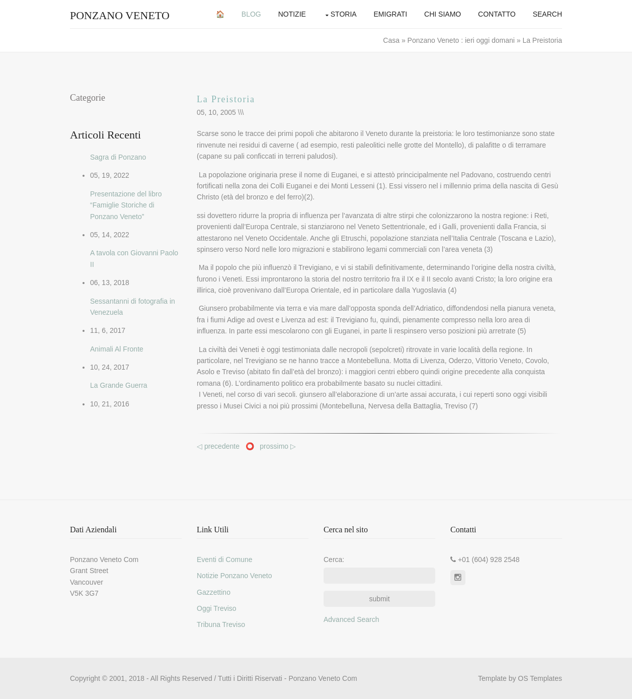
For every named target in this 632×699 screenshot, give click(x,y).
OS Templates (540, 678)
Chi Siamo (442, 14)
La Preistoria (226, 99)
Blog (251, 14)
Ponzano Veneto (120, 15)
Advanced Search (351, 619)
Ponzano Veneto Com (322, 678)
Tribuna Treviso (221, 624)
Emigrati (391, 14)
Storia (344, 14)
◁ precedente (219, 446)
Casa (392, 40)
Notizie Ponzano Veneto (234, 576)
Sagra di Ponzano (118, 157)
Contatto (497, 14)
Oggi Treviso (216, 608)
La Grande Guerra (118, 385)
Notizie (292, 14)
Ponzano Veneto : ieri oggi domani (461, 40)
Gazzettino (213, 592)
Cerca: (334, 559)
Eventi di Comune (225, 559)
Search (547, 14)
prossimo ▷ (278, 446)
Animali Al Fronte (116, 349)
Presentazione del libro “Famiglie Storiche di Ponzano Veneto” (126, 205)
